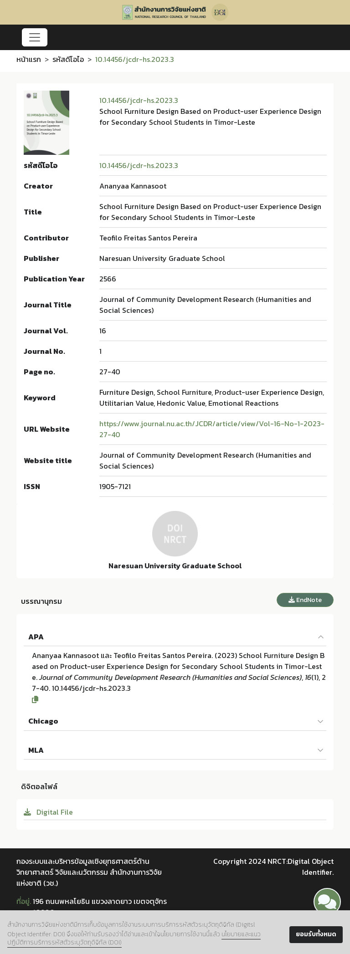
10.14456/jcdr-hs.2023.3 (138, 100)
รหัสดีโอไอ (68, 59)
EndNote (305, 600)
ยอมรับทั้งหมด (316, 934)
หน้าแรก (28, 59)
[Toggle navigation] (34, 37)
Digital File (48, 811)
